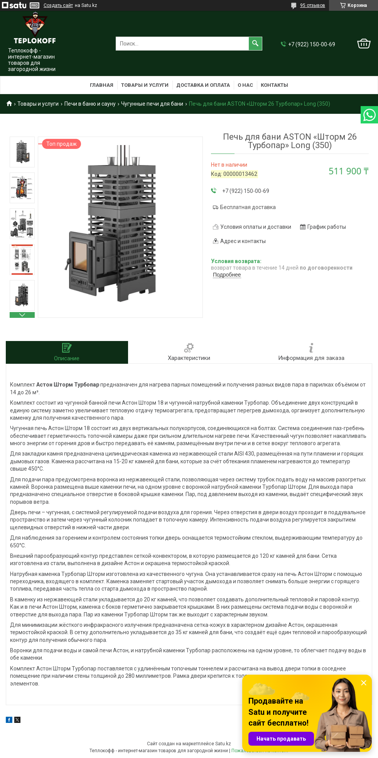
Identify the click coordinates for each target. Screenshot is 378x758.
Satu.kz (223, 743)
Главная (101, 85)
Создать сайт (58, 5)
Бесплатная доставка (248, 207)
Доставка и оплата (203, 85)
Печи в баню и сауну (90, 104)
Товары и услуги (145, 85)
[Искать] (255, 43)
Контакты (274, 85)
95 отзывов (312, 5)
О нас (245, 85)
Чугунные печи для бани (152, 104)
